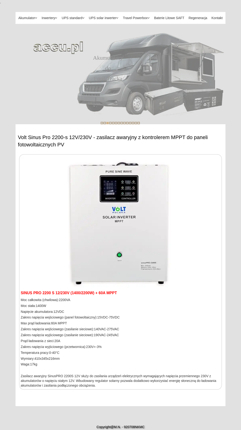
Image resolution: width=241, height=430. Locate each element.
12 (133, 123)
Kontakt (217, 18)
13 (136, 123)
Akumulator (26, 18)
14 (138, 123)
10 (127, 123)
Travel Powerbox (135, 18)
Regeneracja (198, 18)
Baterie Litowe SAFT (169, 18)
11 (130, 123)
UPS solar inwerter (102, 18)
